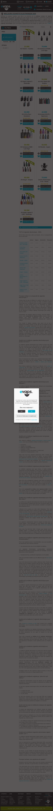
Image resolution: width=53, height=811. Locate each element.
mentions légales (34, 419)
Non (22, 411)
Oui (31, 411)
